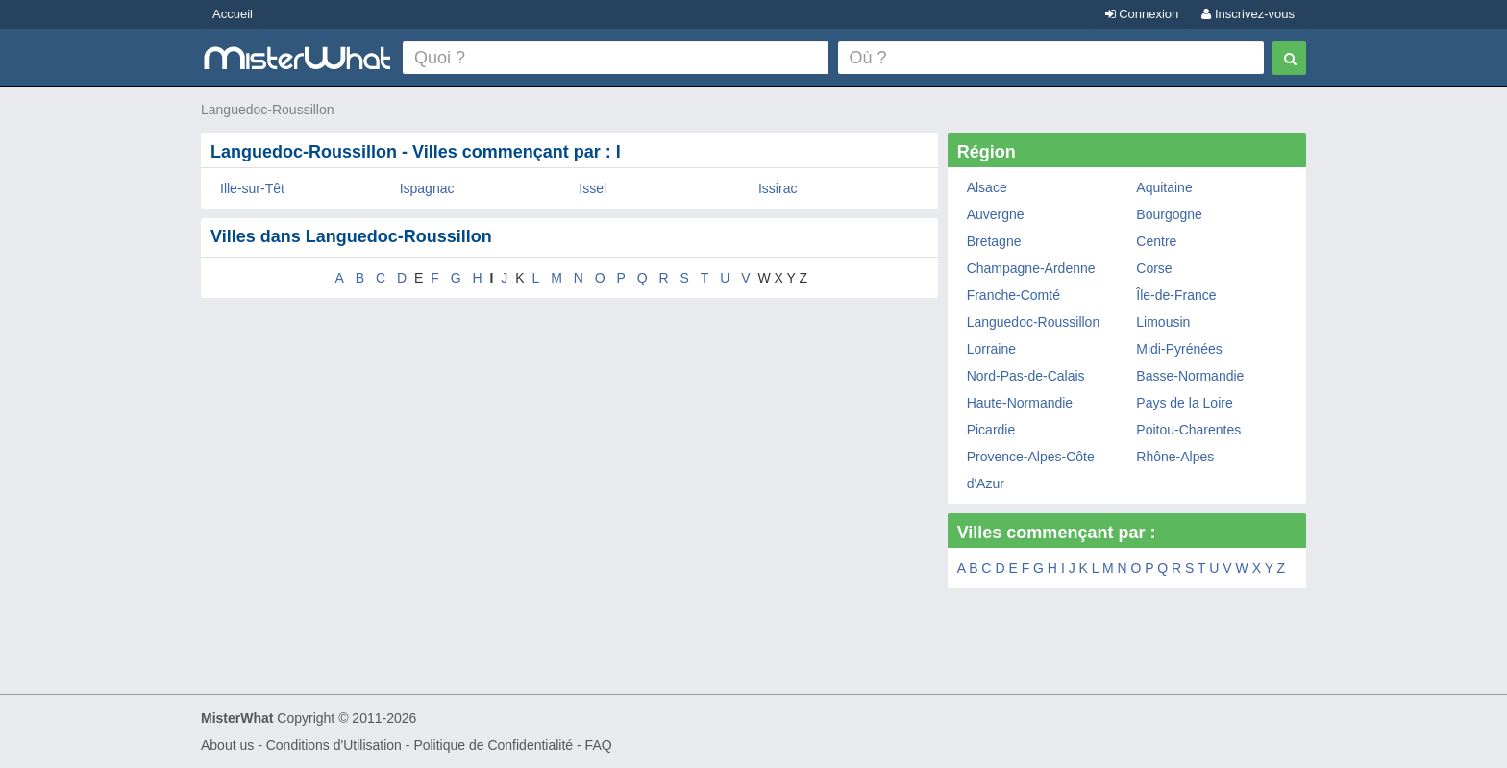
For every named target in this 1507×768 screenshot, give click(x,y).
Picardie (991, 429)
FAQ (598, 745)
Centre (1156, 241)
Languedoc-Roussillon (267, 109)
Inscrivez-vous (1248, 14)
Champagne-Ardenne (1031, 268)
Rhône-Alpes (1175, 456)
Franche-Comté (1013, 295)
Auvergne (996, 214)
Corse (1154, 268)
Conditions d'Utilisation (334, 745)
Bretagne (994, 241)
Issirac (777, 188)
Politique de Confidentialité (493, 745)
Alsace (987, 187)
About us (227, 745)
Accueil (232, 14)
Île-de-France (1176, 295)
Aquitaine (1164, 187)
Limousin (1163, 322)
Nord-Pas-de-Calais (1026, 376)
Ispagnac (427, 188)
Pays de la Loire (1184, 402)
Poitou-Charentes (1188, 429)
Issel (592, 188)
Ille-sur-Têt (252, 188)
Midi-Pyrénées (1179, 349)
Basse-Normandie (1190, 376)
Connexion (1142, 14)
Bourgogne (1169, 214)
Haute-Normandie (1020, 402)
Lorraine (991, 349)
